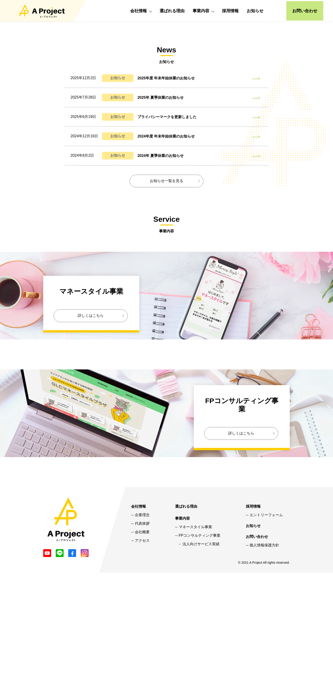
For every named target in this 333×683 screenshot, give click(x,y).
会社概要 (142, 642)
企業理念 (142, 625)
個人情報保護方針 (264, 655)
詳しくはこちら (91, 426)
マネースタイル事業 (195, 637)
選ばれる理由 (172, 11)
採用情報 (230, 11)
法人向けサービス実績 (200, 654)
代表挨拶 (142, 634)
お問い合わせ (304, 11)
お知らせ (255, 11)
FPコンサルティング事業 (199, 646)
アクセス (142, 651)
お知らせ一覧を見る (166, 291)
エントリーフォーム (266, 625)
